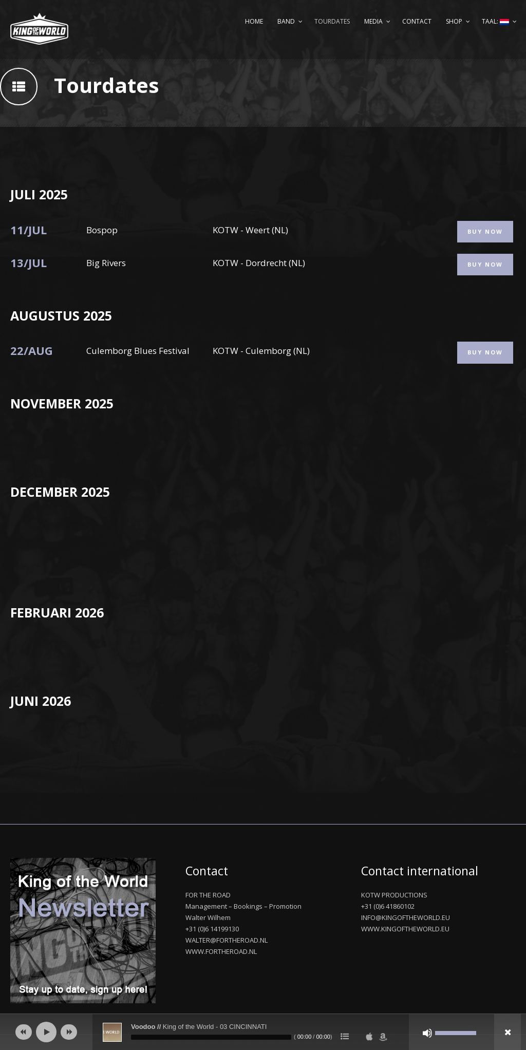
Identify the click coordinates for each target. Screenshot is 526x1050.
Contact (416, 21)
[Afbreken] (427, 1033)
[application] (263, 1032)
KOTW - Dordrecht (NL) (259, 263)
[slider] (211, 1037)
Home (254, 21)
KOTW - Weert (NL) (250, 230)
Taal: (495, 21)
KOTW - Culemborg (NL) (261, 351)
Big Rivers (106, 263)
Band (286, 21)
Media (373, 21)
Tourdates (332, 21)
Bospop (102, 230)
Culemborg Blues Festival (138, 351)
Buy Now (485, 231)
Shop (454, 21)
